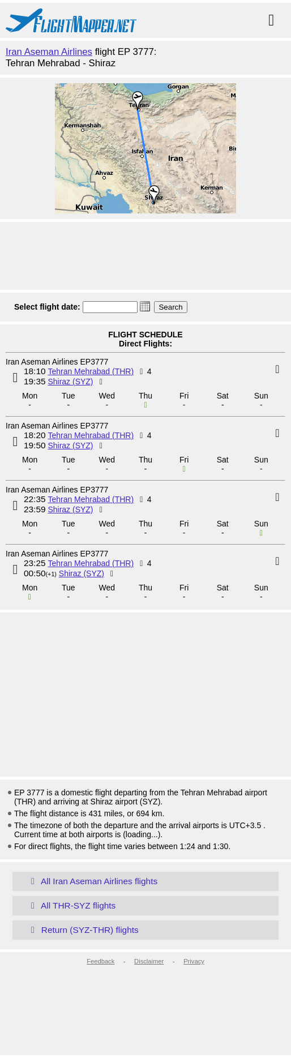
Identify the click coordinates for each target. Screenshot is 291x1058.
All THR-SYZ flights (71, 905)
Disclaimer (149, 961)
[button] (145, 306)
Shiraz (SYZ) (70, 381)
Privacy (193, 961)
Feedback (100, 961)
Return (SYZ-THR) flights (83, 930)
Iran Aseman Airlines (49, 51)
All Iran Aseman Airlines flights (92, 881)
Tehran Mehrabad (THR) (91, 371)
